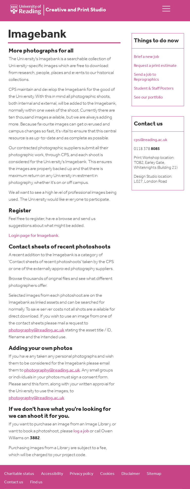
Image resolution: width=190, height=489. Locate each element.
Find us (36, 482)
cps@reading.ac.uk (150, 140)
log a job (81, 431)
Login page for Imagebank (33, 235)
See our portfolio (148, 97)
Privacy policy (81, 474)
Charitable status (19, 474)
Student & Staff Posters (154, 89)
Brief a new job (146, 57)
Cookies (107, 474)
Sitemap (154, 474)
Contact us (13, 482)
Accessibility (52, 474)
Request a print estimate (155, 66)
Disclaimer (130, 474)
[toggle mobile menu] (166, 8)
